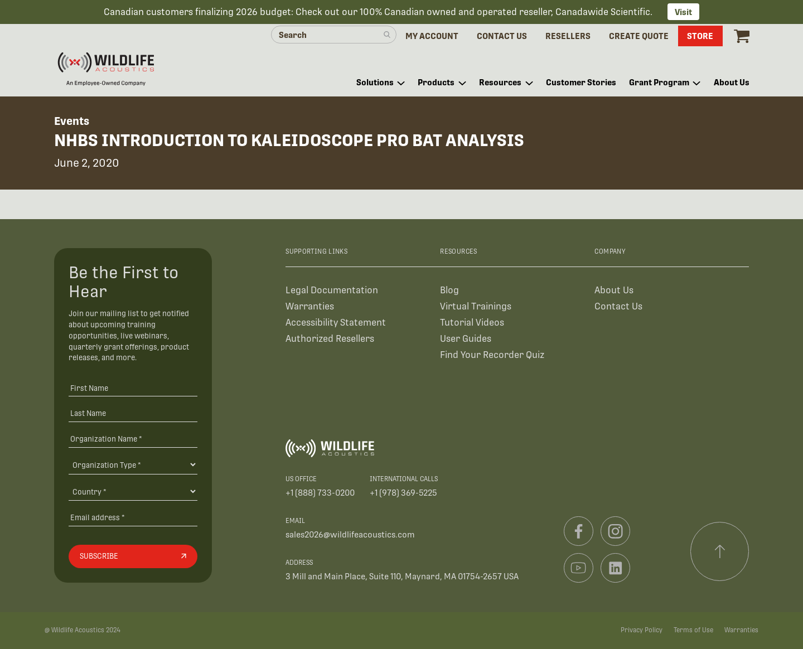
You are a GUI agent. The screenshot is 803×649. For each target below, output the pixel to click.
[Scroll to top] (719, 551)
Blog (449, 290)
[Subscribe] (133, 556)
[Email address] (133, 517)
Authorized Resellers (330, 338)
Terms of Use (693, 630)
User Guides (465, 338)
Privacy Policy (641, 630)
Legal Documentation (332, 290)
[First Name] (133, 388)
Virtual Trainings (475, 306)
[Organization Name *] (133, 438)
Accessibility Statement (336, 322)
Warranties (310, 306)
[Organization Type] (133, 464)
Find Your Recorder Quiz (492, 355)
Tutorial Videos (472, 322)
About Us (613, 290)
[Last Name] (133, 413)
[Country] (133, 491)
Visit (683, 12)
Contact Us (618, 306)
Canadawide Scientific (602, 12)
